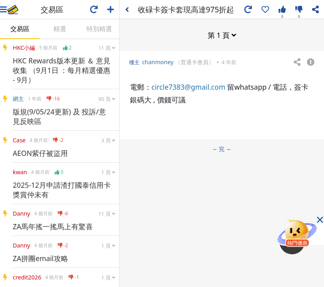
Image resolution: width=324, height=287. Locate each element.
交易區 (19, 28)
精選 (59, 28)
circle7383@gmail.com (188, 87)
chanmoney (157, 62)
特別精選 (99, 28)
